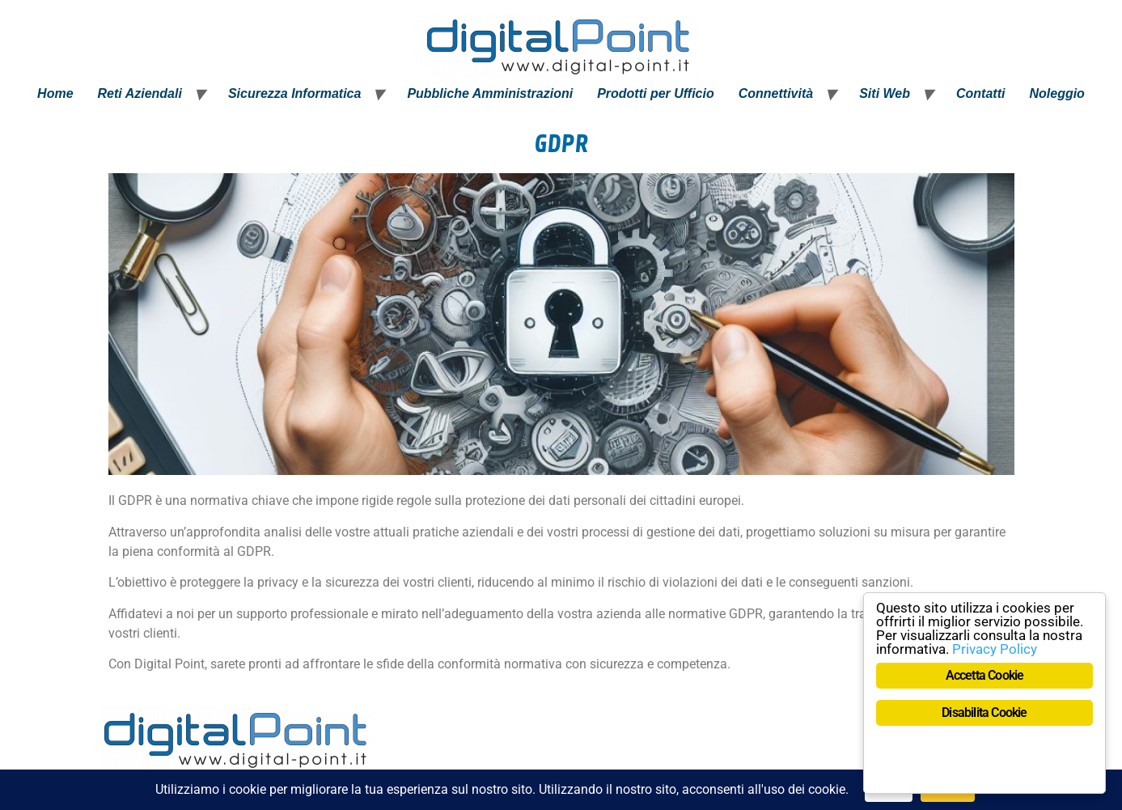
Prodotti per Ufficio (655, 93)
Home (55, 93)
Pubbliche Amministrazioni (490, 93)
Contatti (980, 93)
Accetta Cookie (985, 675)
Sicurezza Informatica (295, 93)
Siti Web (884, 93)
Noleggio (1056, 93)
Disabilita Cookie (984, 712)
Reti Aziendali (140, 93)
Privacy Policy (994, 649)
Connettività (776, 93)
